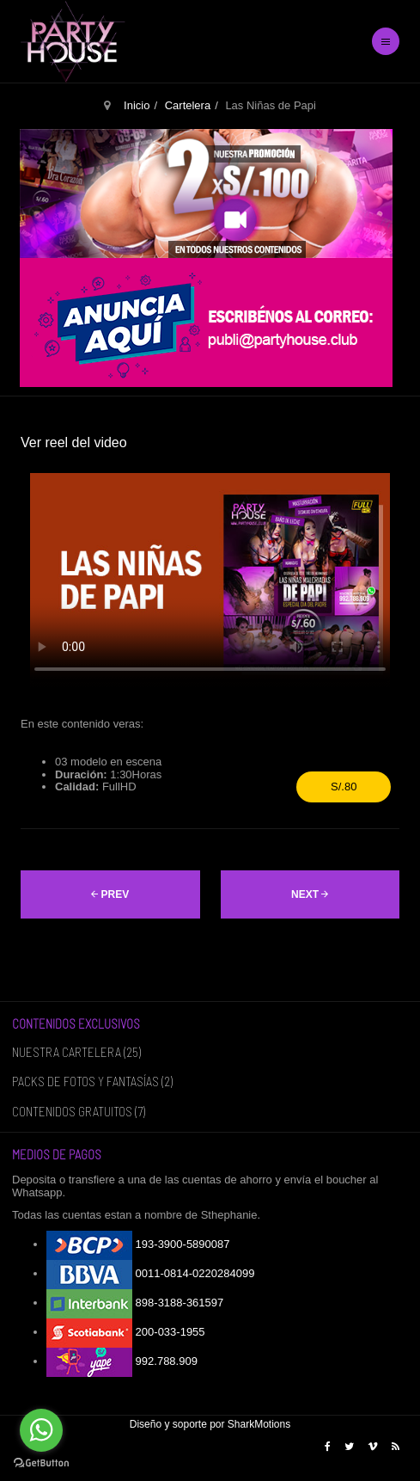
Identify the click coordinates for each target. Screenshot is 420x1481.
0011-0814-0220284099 (150, 1274)
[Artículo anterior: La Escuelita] (110, 894)
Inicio (136, 105)
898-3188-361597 (134, 1303)
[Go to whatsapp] (41, 1430)
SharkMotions (259, 1424)
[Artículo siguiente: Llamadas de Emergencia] (310, 894)
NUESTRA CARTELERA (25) (76, 1052)
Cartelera (187, 105)
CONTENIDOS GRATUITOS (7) (78, 1111)
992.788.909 (122, 1361)
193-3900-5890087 (138, 1244)
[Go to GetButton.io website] (41, 1463)
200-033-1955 (125, 1332)
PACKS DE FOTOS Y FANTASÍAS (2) (92, 1081)
